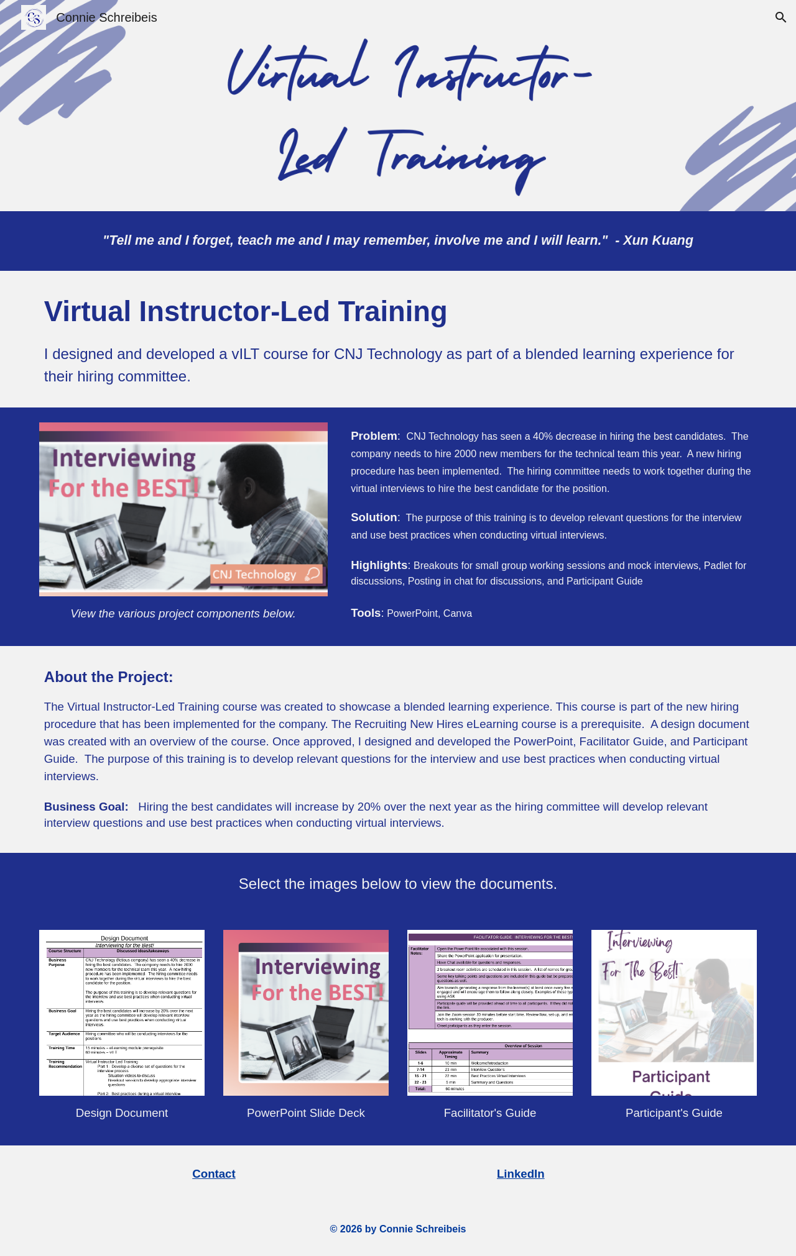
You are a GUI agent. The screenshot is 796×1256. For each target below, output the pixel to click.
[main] (398, 241)
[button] (781, 17)
